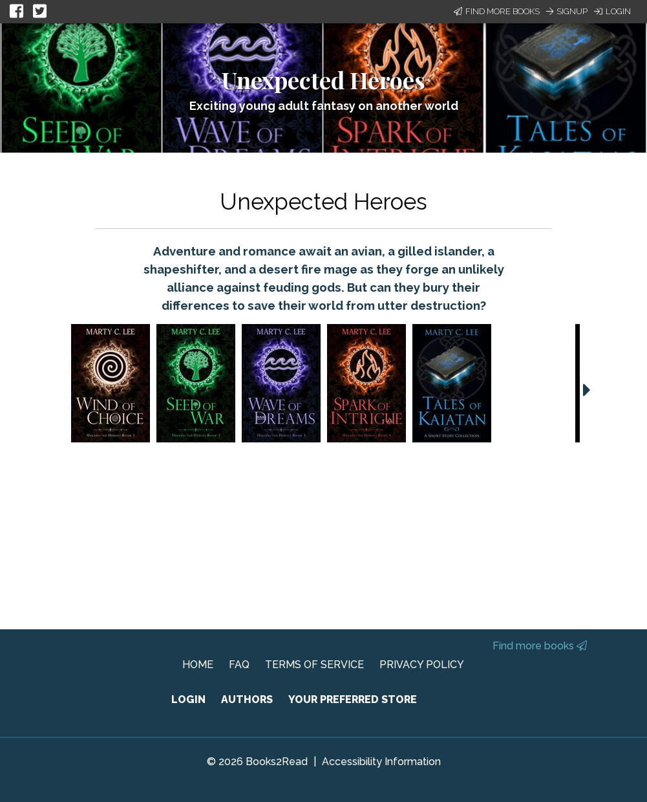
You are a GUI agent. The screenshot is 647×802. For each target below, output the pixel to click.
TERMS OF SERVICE (314, 664)
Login (612, 11)
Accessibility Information (381, 761)
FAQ (239, 664)
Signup (567, 11)
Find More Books (497, 11)
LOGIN (188, 699)
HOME (197, 664)
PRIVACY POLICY (421, 664)
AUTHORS (247, 699)
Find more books (540, 646)
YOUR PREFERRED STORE (352, 699)
